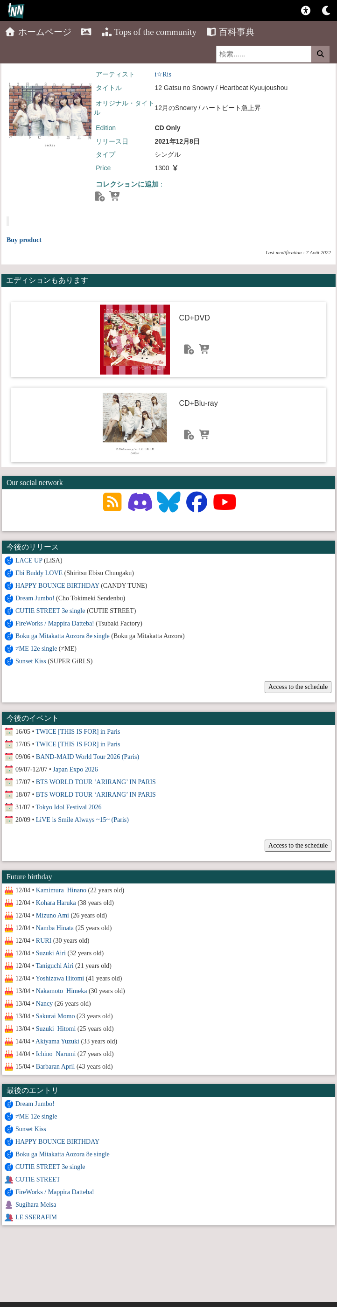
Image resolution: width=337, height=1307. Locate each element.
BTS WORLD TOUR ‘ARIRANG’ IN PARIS (96, 782)
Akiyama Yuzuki (57, 1041)
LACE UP (28, 560)
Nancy (44, 1003)
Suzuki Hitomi (56, 1028)
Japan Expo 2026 (75, 769)
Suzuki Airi (51, 953)
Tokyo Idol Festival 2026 (69, 807)
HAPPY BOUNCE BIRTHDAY (57, 585)
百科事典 (230, 32)
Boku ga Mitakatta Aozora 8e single (62, 636)
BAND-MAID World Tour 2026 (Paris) (87, 756)
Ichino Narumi (56, 1053)
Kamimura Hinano (61, 890)
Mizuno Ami (52, 915)
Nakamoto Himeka (61, 990)
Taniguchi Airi (55, 965)
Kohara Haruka (56, 902)
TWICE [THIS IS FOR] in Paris (78, 731)
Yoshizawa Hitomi (59, 978)
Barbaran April (55, 1066)
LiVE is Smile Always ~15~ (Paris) (82, 819)
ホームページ (38, 32)
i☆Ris (162, 74)
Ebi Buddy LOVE (39, 573)
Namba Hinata (55, 928)
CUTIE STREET (37, 1179)
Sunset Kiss (30, 661)
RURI (43, 940)
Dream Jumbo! (35, 598)
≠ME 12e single (36, 648)
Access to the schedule (298, 686)
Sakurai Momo (55, 1016)
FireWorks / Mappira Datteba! (54, 623)
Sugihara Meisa (35, 1204)
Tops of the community (149, 32)
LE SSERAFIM (36, 1217)
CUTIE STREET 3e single (50, 610)
